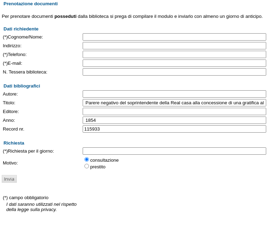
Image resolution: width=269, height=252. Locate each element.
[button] (9, 179)
